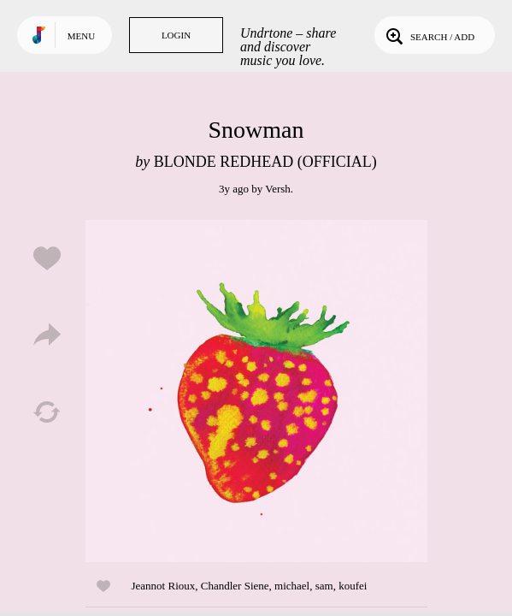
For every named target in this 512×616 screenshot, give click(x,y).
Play (256, 391)
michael (291, 585)
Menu (81, 36)
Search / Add (428, 35)
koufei (352, 585)
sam (324, 585)
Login (176, 35)
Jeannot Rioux (164, 585)
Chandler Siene (235, 585)
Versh (278, 188)
